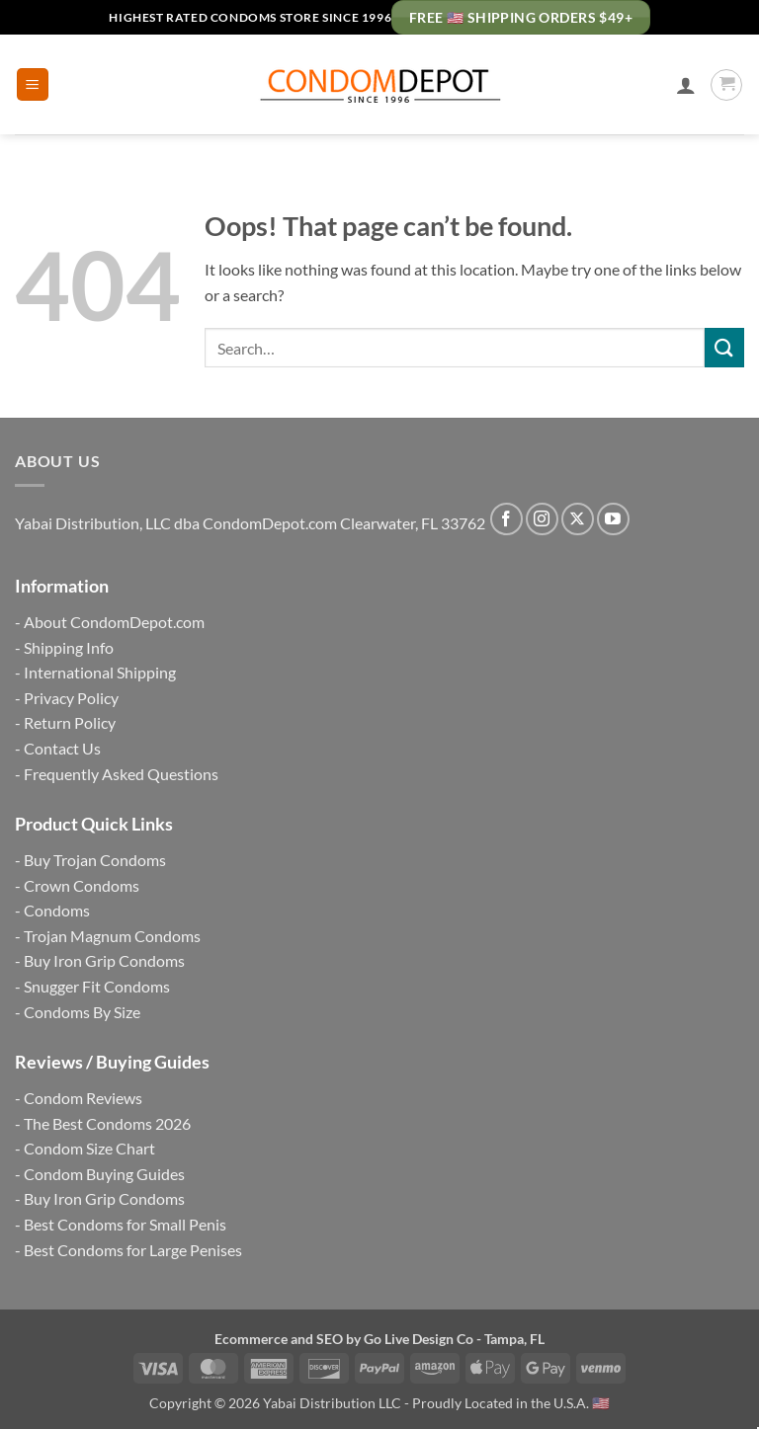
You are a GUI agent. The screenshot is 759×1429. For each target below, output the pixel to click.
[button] (32, 84)
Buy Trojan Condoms (95, 859)
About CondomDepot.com (114, 621)
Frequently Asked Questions (121, 773)
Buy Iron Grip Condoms (104, 960)
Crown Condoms (81, 885)
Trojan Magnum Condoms (112, 935)
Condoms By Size (82, 1011)
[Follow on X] (577, 519)
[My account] (686, 85)
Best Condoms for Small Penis (125, 1224)
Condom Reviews (83, 1097)
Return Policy (70, 722)
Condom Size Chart (89, 1148)
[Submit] (724, 347)
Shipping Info (69, 647)
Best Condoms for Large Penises (133, 1249)
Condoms (57, 910)
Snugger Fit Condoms (97, 986)
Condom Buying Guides (104, 1173)
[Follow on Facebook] (506, 519)
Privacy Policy (71, 697)
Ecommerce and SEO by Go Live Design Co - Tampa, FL (379, 1338)
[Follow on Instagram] (542, 519)
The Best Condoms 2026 (107, 1123)
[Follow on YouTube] (613, 519)
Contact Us (62, 748)
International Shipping (100, 672)
